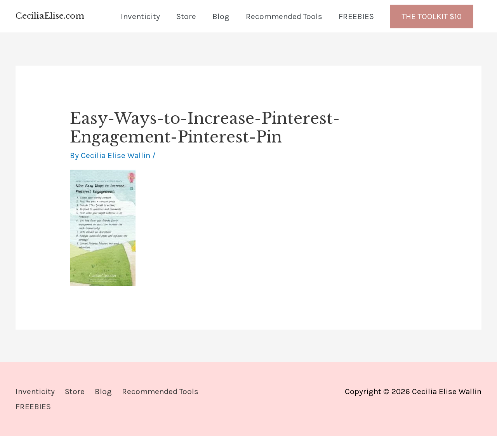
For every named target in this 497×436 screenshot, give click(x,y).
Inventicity (140, 16)
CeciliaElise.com (50, 16)
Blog (220, 16)
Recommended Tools (284, 16)
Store (186, 16)
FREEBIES (356, 16)
